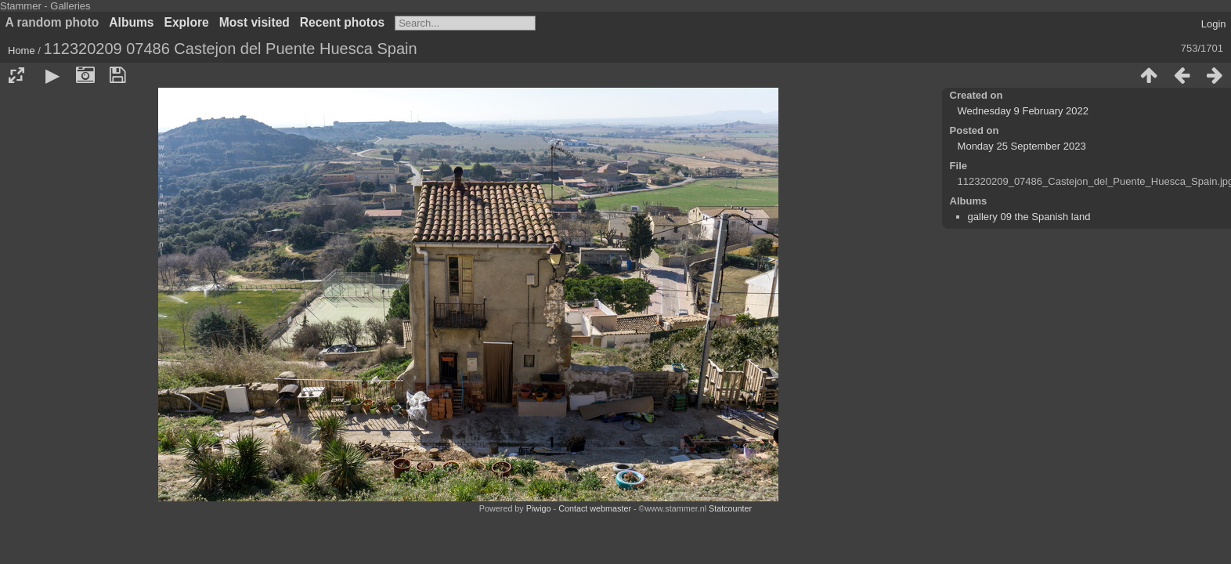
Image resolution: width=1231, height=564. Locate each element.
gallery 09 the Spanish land (1029, 216)
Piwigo (538, 508)
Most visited (254, 22)
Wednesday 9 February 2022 (1023, 111)
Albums (131, 22)
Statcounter (730, 508)
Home (21, 50)
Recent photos (342, 22)
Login (1213, 24)
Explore (186, 22)
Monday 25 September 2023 (1022, 146)
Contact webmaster (594, 508)
